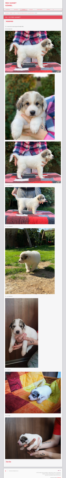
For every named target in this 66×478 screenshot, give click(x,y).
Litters (14, 11)
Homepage (8, 7)
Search (59, 3)
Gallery (31, 7)
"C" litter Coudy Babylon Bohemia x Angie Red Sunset (25, 11)
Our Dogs (16, 7)
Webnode (59, 475)
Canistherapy (39, 7)
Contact (48, 7)
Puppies (23, 7)
